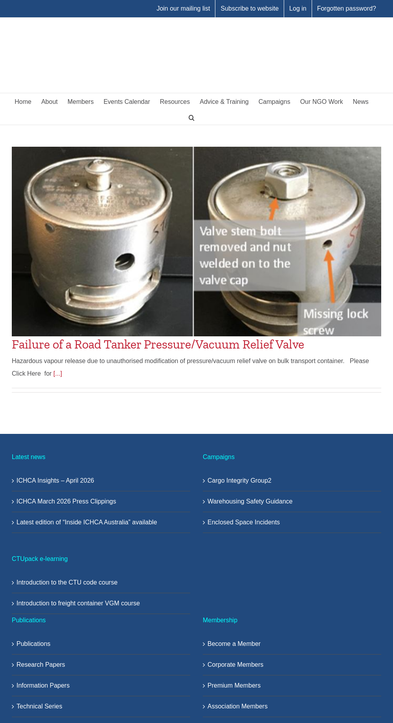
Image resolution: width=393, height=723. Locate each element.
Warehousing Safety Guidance (250, 501)
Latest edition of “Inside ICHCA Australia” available (87, 522)
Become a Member (234, 643)
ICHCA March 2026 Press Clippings (66, 501)
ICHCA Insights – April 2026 (55, 480)
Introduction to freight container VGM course (78, 603)
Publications (33, 643)
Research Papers (41, 664)
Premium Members (234, 685)
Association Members (238, 706)
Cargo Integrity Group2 (240, 480)
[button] (192, 117)
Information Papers (43, 685)
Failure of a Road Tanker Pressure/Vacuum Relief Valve (158, 344)
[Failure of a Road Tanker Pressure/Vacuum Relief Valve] (196, 241)
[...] (57, 373)
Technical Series (39, 706)
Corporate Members (235, 664)
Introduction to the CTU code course (67, 582)
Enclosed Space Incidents (244, 522)
